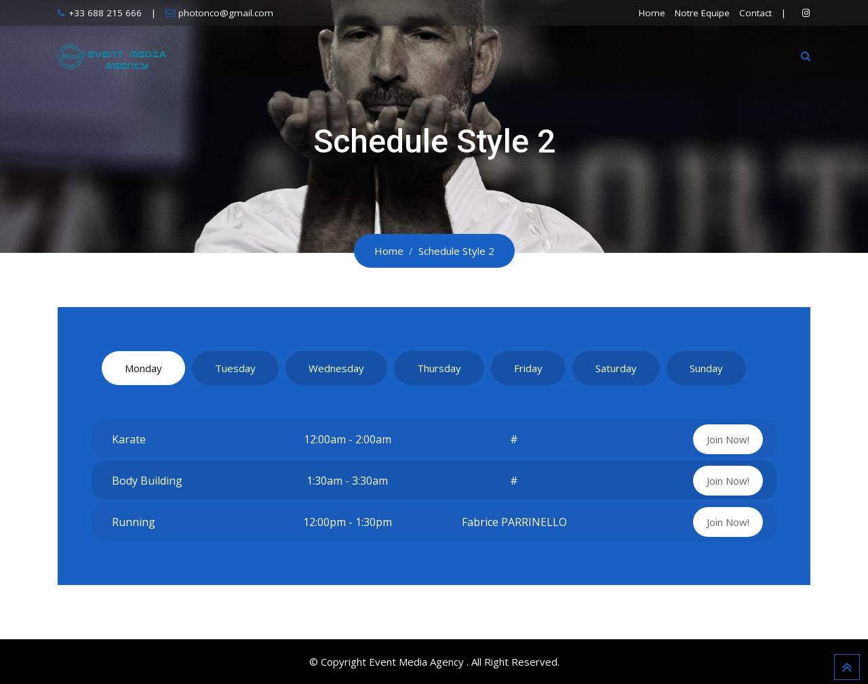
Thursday (439, 368)
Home (652, 13)
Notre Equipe (702, 13)
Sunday (706, 368)
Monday (143, 368)
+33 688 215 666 (105, 13)
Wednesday (336, 368)
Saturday (616, 368)
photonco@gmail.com (225, 13)
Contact (755, 13)
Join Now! (728, 439)
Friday (528, 368)
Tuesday (235, 368)
